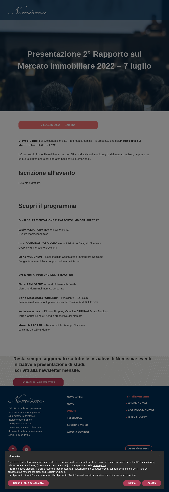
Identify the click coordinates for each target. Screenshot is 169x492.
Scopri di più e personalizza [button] (28, 483)
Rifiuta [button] (132, 483)
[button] (159, 456)
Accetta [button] (151, 483)
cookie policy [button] (99, 465)
